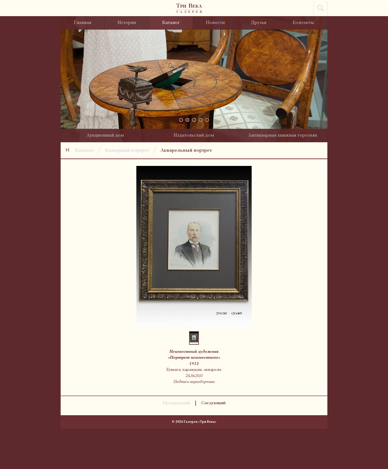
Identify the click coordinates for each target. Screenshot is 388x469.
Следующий (213, 403)
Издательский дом (194, 135)
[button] (181, 120)
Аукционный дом (105, 135)
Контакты (303, 22)
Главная (82, 22)
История (126, 22)
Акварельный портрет (186, 150)
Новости (215, 22)
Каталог (171, 22)
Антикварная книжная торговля (282, 135)
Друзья (258, 22)
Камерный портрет (127, 150)
